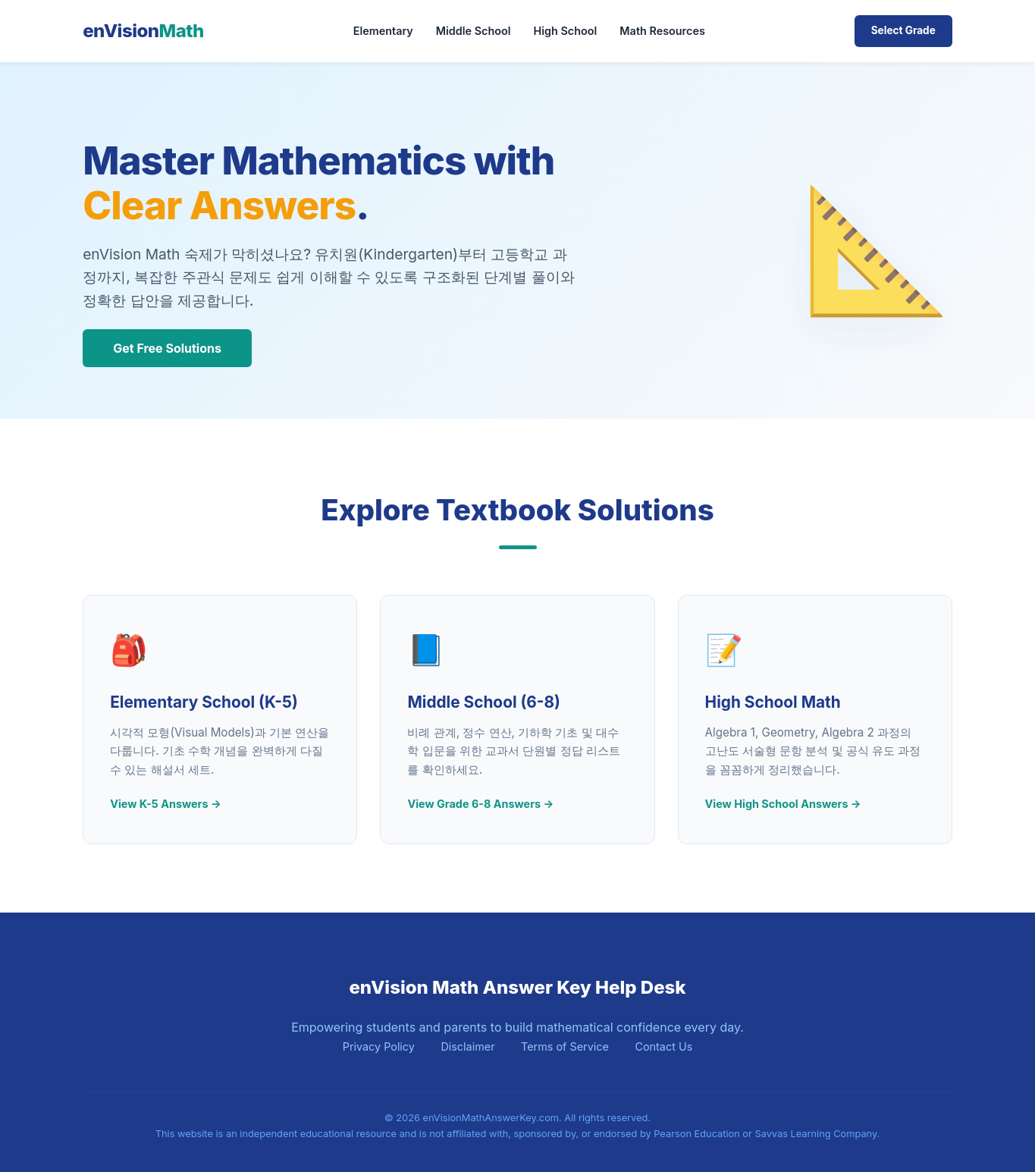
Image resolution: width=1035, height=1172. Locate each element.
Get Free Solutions (167, 348)
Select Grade (903, 30)
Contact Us (663, 1046)
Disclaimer (467, 1046)
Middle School (473, 30)
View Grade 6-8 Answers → (480, 803)
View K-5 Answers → (165, 803)
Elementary (383, 30)
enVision (143, 31)
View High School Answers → (783, 803)
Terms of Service (565, 1046)
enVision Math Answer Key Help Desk (517, 987)
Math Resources (661, 30)
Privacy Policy (379, 1046)
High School (565, 30)
